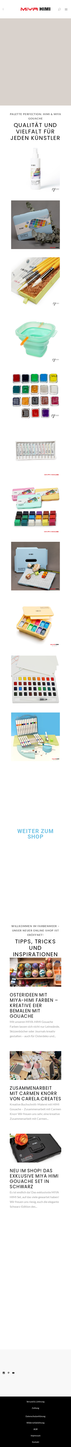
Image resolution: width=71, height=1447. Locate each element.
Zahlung (35, 1408)
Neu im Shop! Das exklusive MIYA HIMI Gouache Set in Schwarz (34, 1179)
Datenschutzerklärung (35, 1416)
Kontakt (35, 1442)
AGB (35, 1429)
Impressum (35, 1435)
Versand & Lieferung (35, 1401)
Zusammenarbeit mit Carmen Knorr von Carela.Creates (35, 1093)
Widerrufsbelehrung (35, 1422)
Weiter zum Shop (35, 834)
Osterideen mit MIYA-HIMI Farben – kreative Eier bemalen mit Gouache (34, 1005)
